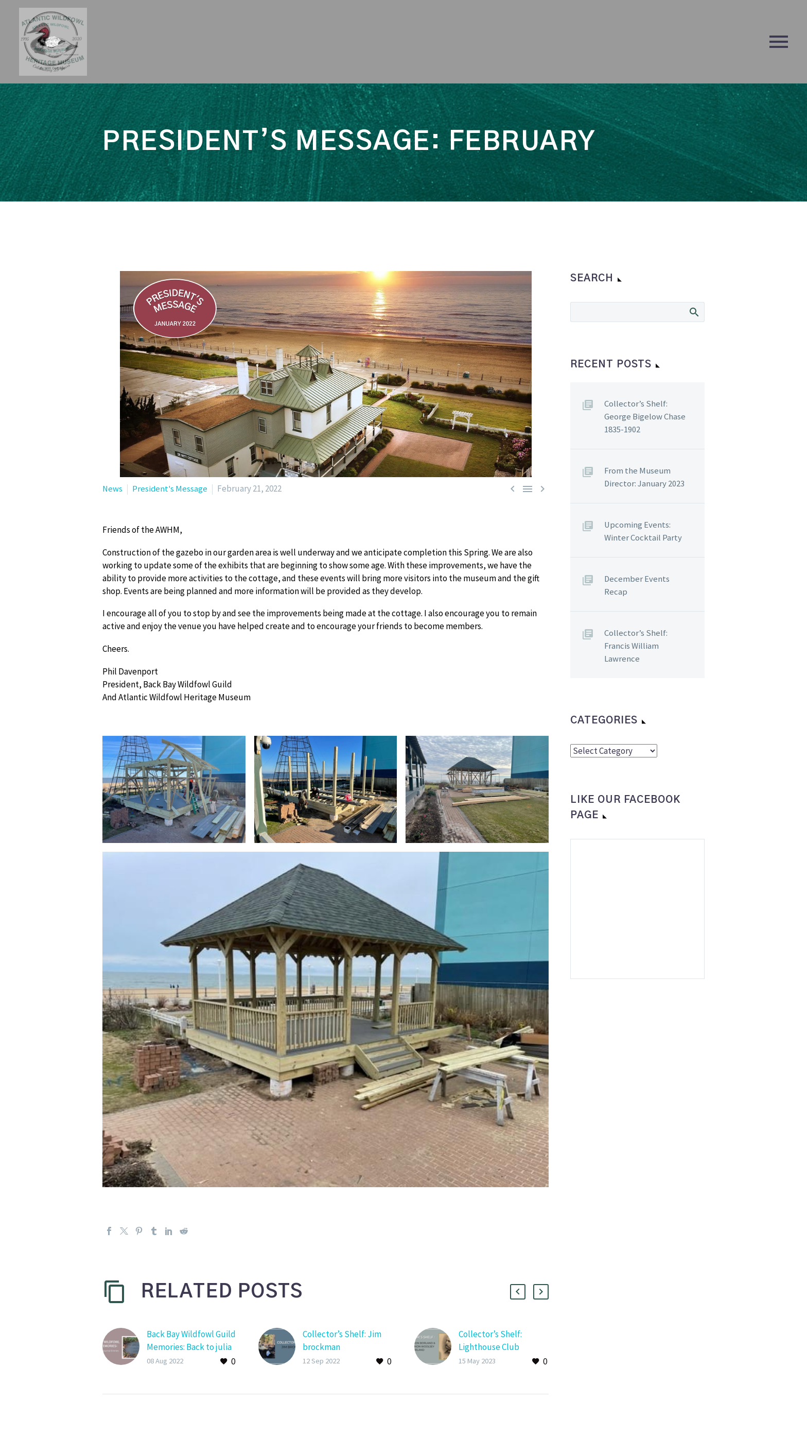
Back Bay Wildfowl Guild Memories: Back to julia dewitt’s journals (191, 1346)
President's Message (171, 488)
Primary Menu (778, 42)
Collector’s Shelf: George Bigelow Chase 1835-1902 (645, 416)
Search (693, 312)
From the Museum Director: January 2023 (645, 477)
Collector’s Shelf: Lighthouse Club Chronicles (490, 1346)
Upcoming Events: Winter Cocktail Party (643, 531)
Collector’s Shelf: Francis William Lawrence (636, 645)
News (112, 488)
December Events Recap (637, 585)
